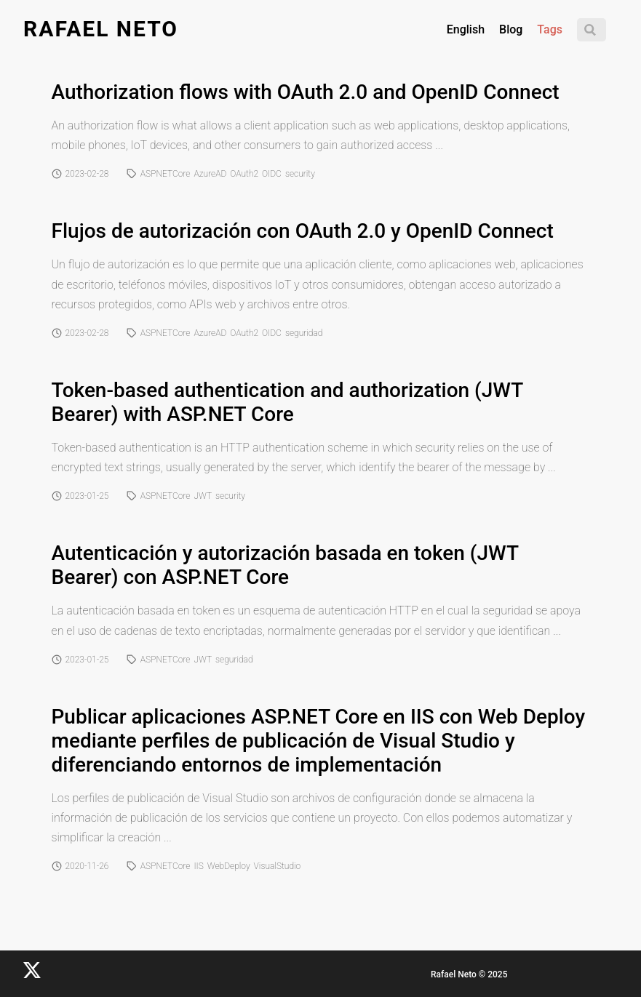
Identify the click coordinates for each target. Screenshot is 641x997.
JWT (203, 496)
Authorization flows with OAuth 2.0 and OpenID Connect (306, 92)
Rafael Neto (100, 28)
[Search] (591, 29)
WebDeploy (228, 866)
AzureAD (210, 173)
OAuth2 (244, 173)
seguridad (304, 333)
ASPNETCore (165, 173)
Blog (510, 29)
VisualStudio (277, 866)
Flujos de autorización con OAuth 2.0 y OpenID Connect (303, 231)
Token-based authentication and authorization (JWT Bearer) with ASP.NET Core (287, 402)
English (466, 29)
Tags (549, 29)
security (300, 173)
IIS (198, 866)
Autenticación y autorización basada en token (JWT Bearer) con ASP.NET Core (285, 565)
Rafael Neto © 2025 (469, 974)
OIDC (272, 173)
